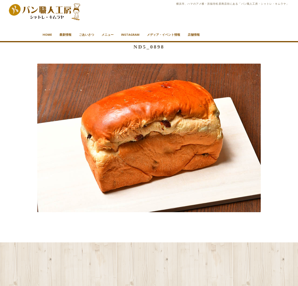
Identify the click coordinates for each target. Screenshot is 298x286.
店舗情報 (194, 34)
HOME (47, 34)
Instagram (130, 34)
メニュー (108, 34)
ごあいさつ (86, 34)
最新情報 (65, 34)
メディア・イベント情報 (163, 34)
